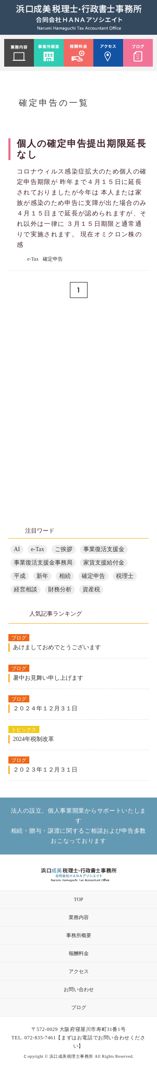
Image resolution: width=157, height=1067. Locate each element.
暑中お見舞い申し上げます (48, 678)
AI (17, 549)
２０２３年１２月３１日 (45, 770)
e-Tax (33, 259)
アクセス (79, 971)
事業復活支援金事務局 (43, 562)
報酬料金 (79, 953)
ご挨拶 (63, 549)
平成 (20, 576)
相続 (65, 576)
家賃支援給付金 (103, 562)
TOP (78, 899)
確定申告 (53, 259)
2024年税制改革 (33, 739)
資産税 (91, 589)
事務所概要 (78, 935)
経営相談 (25, 589)
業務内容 (79, 917)
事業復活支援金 (103, 549)
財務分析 (60, 589)
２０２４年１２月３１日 (45, 708)
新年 (42, 576)
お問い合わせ (79, 989)
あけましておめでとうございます (57, 647)
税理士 (125, 576)
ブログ (78, 1007)
